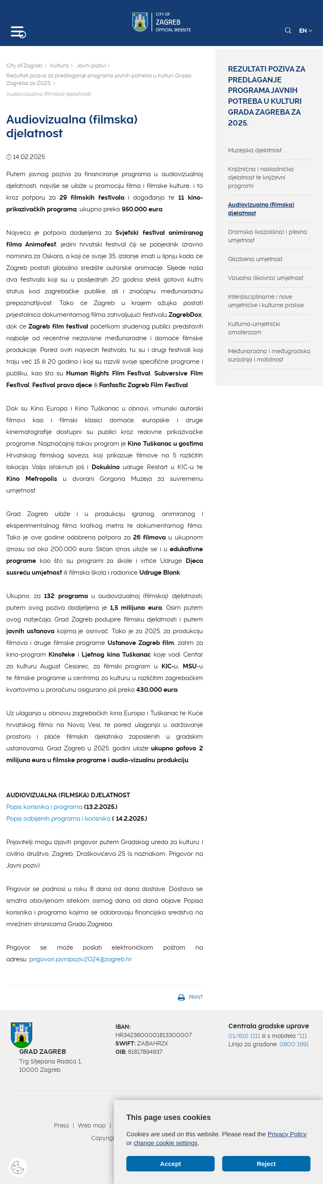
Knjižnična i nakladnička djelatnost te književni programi (261, 177)
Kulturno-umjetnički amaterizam (254, 328)
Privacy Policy (287, 1134)
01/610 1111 (244, 1035)
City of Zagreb (24, 65)
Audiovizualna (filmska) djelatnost (261, 208)
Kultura (59, 65)
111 (303, 1035)
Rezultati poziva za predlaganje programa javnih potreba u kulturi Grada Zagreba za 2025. (98, 79)
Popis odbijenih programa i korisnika (59, 818)
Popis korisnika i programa (44, 807)
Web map (92, 1125)
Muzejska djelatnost (255, 150)
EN (305, 30)
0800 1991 (294, 1044)
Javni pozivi (91, 65)
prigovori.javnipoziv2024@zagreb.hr (80, 959)
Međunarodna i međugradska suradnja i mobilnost (269, 355)
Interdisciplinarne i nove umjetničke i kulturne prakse (266, 300)
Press (61, 1125)
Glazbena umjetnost (255, 259)
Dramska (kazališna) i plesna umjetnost (267, 236)
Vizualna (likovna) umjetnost (265, 278)
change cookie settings (166, 1142)
